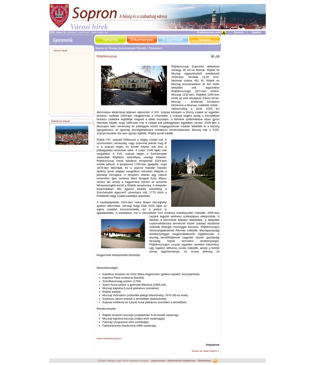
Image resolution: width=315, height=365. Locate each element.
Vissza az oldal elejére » (205, 351)
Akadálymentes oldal (209, 32)
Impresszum (158, 361)
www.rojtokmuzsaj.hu (109, 338)
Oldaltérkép (205, 361)
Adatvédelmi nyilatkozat (181, 361)
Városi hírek (60, 50)
